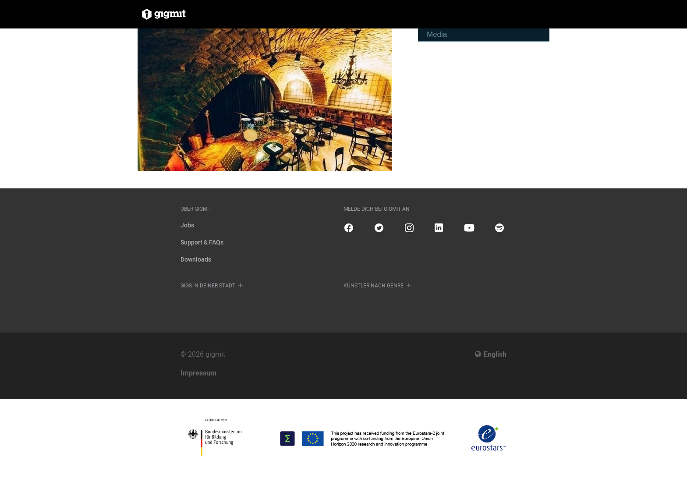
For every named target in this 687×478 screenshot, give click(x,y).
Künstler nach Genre (374, 286)
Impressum (198, 373)
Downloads (196, 259)
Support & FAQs (202, 242)
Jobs (187, 225)
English (495, 354)
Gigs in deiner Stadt (208, 286)
